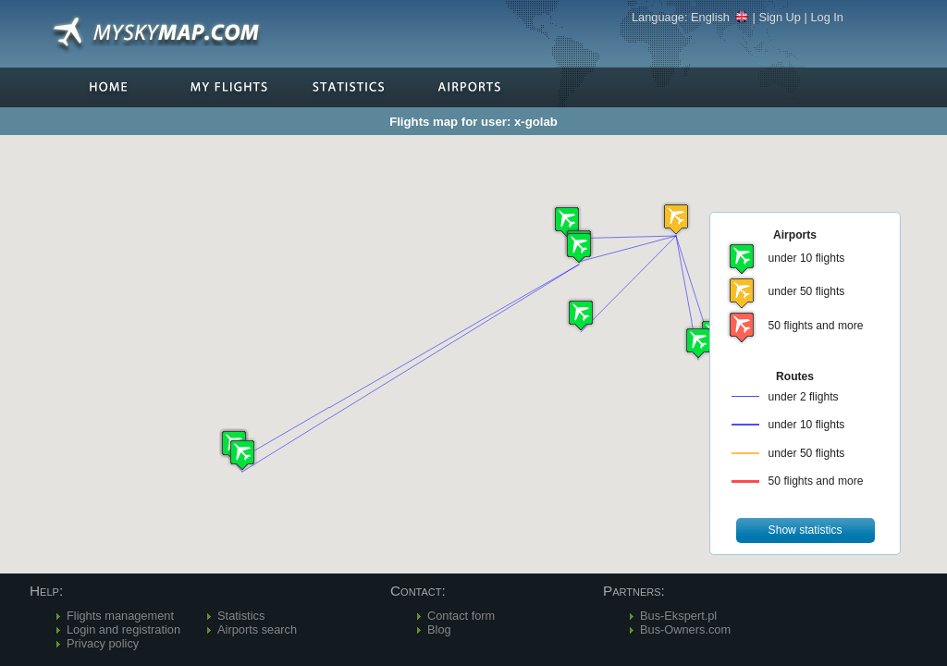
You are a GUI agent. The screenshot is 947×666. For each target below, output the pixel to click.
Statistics (240, 616)
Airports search (257, 629)
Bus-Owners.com (685, 629)
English (720, 17)
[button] (676, 219)
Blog (439, 629)
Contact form (461, 616)
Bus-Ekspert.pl (678, 616)
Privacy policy (103, 643)
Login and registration (123, 629)
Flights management (120, 616)
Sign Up (779, 17)
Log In (826, 17)
